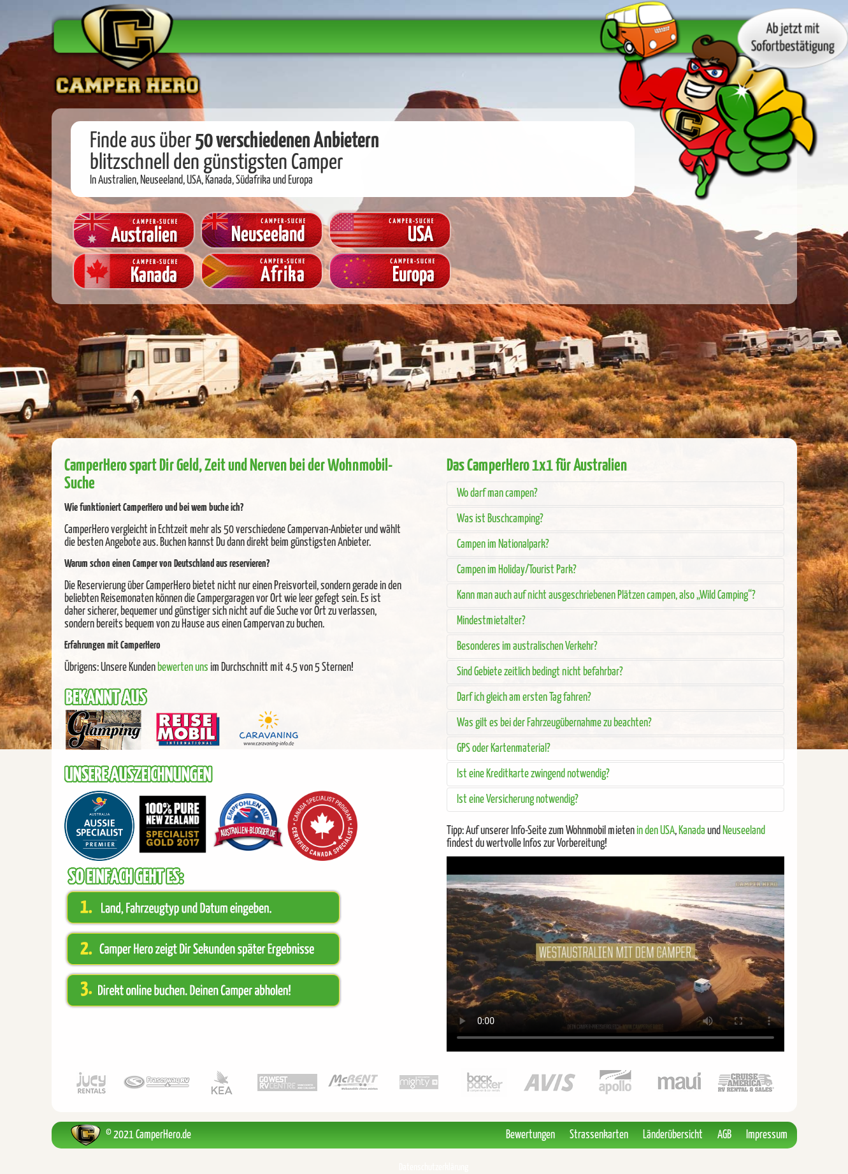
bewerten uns (182, 667)
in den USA (655, 831)
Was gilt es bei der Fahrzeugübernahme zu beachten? (554, 723)
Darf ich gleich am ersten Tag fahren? (524, 697)
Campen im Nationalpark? (503, 544)
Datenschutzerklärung (433, 1167)
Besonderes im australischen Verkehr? (527, 646)
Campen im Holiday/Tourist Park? (517, 570)
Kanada (692, 831)
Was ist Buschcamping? (500, 519)
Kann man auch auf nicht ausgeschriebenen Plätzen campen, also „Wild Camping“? (606, 595)
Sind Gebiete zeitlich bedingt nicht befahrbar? (540, 672)
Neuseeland (743, 831)
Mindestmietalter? (491, 621)
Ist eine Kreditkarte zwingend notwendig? (533, 774)
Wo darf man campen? (497, 493)
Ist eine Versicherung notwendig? (518, 799)
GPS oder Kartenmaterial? (503, 748)
